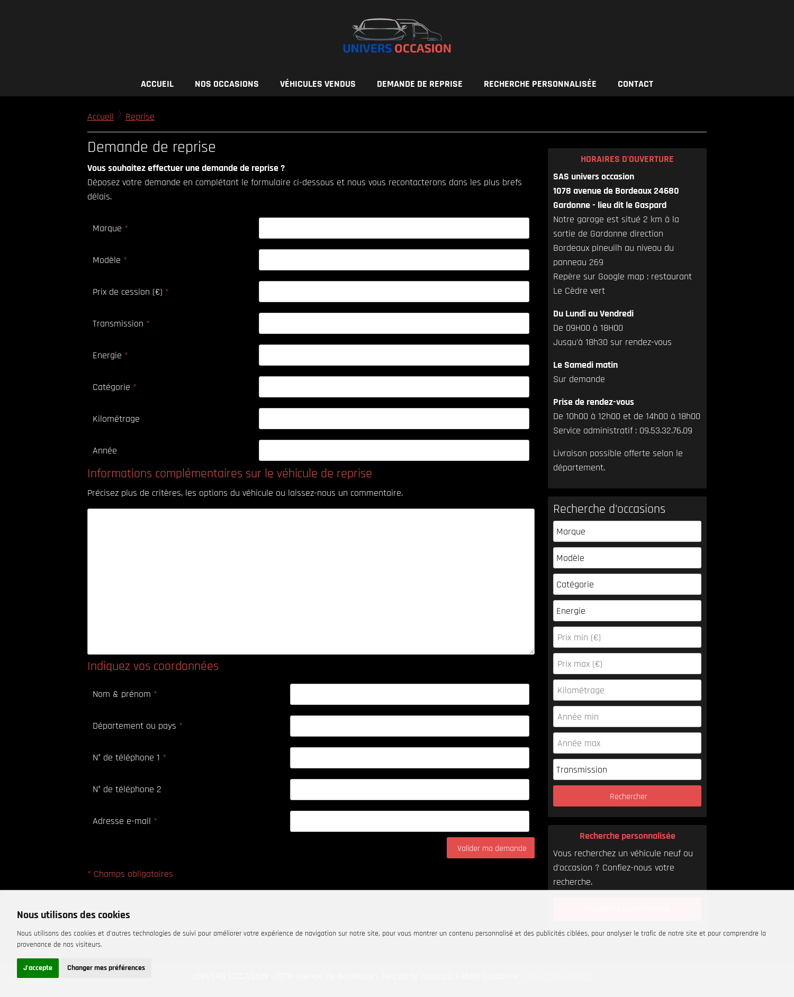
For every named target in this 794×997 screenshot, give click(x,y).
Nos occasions (227, 84)
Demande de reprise (420, 84)
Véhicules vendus (318, 84)
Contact (635, 84)
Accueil (157, 84)
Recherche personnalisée (540, 84)
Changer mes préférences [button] (106, 968)
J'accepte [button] (37, 968)
